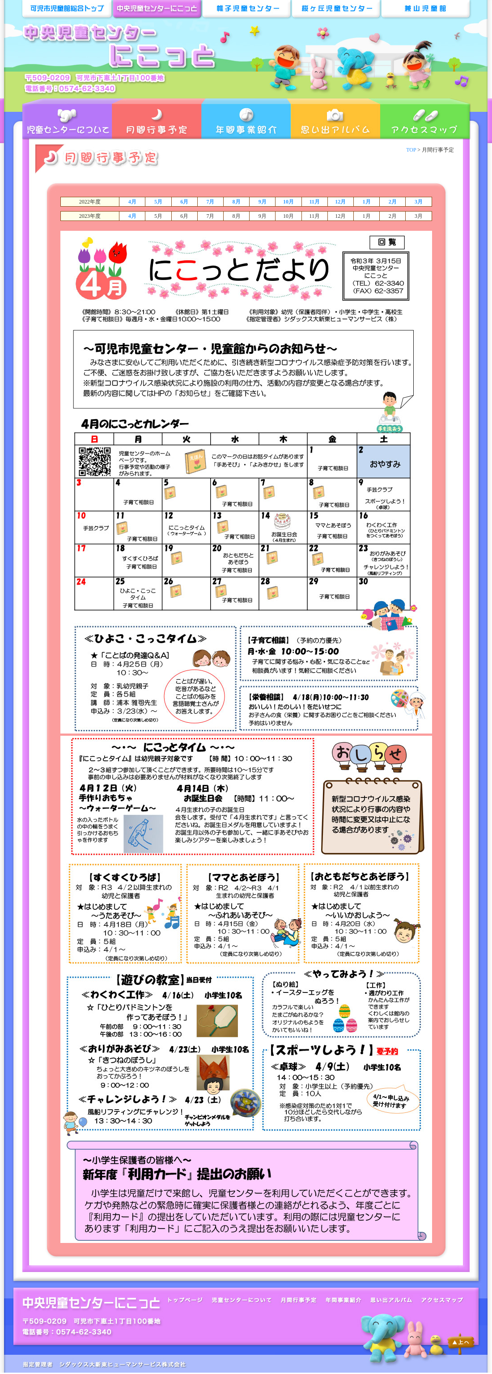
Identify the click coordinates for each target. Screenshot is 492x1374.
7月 (210, 202)
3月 (419, 202)
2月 (393, 202)
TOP (411, 150)
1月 (367, 202)
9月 (263, 202)
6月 (184, 202)
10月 (288, 202)
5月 (158, 202)
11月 (314, 202)
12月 (340, 202)
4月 (132, 202)
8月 (237, 202)
